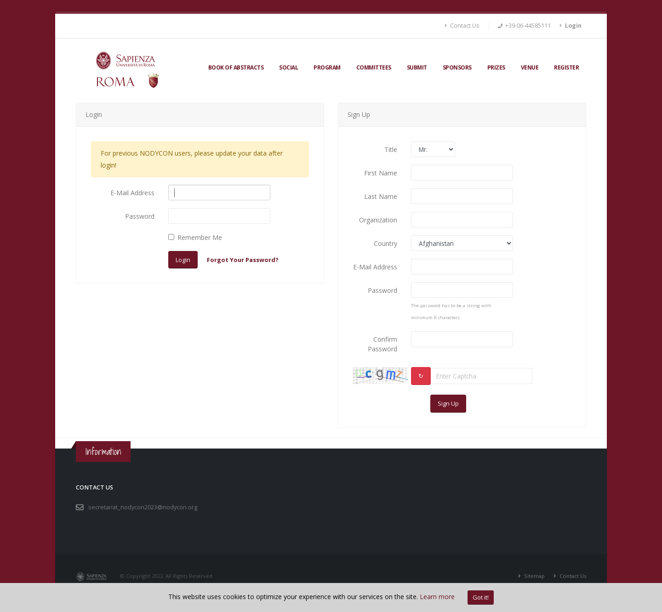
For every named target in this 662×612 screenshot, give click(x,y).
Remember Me (199, 237)
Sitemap (534, 575)
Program (327, 67)
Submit (417, 67)
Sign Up (448, 403)
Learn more (437, 596)
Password (139, 216)
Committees (373, 67)
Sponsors (457, 67)
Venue (530, 67)
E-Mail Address (132, 192)
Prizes (496, 67)
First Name (380, 173)
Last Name (380, 196)
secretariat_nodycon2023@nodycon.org (142, 507)
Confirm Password (382, 344)
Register (566, 67)
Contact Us (462, 25)
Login (183, 260)
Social (288, 67)
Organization (378, 220)
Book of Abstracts (236, 67)
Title (390, 149)
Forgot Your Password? (243, 260)
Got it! (481, 597)
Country (385, 243)
